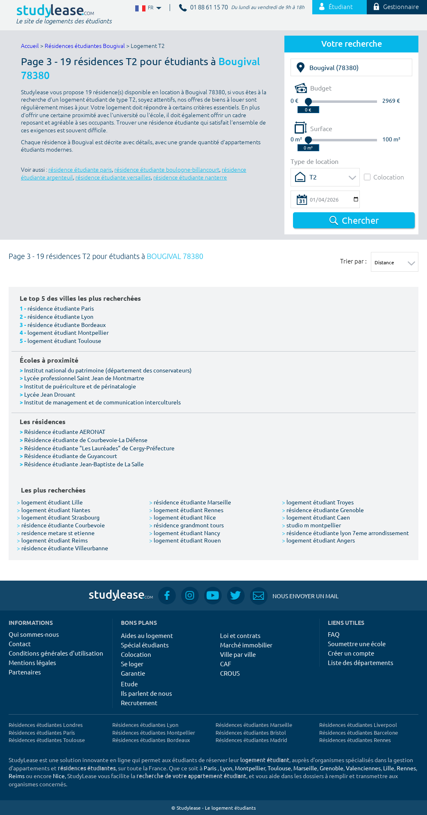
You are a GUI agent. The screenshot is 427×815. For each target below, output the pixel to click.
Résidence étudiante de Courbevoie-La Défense (86, 439)
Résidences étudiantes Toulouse (47, 739)
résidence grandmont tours (186, 525)
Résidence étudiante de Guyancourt (70, 455)
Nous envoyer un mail (294, 596)
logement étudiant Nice (182, 517)
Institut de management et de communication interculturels (102, 402)
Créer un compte (351, 653)
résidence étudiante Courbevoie (61, 525)
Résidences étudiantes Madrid (251, 739)
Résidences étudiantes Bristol (251, 732)
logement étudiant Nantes (53, 509)
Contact (20, 643)
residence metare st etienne (56, 532)
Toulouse (279, 768)
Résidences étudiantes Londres (46, 724)
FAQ (334, 634)
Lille (388, 768)
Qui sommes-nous (34, 634)
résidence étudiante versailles (113, 177)
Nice (59, 775)
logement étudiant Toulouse (64, 340)
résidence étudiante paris (80, 169)
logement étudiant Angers (318, 540)
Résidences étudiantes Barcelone (358, 732)
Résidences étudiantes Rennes (355, 739)
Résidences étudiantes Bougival (85, 46)
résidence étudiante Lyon (60, 316)
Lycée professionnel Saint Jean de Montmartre (84, 377)
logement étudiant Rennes (186, 509)
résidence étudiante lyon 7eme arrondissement (345, 532)
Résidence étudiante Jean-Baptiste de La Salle (84, 464)
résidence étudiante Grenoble (323, 509)
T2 (313, 177)
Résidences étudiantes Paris (42, 732)
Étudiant (336, 7)
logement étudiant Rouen (185, 540)
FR (147, 8)
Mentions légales (32, 662)
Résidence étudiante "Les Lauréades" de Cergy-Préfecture (99, 448)
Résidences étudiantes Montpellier (153, 732)
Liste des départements (360, 662)
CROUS (230, 673)
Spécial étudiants (145, 645)
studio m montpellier (311, 525)
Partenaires (25, 672)
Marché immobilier (246, 645)
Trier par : (353, 261)
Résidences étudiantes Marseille (254, 724)
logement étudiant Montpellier (68, 332)
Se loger (132, 663)
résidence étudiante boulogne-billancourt (166, 169)
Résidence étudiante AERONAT (64, 431)
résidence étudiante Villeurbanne (62, 548)
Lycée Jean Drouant (49, 394)
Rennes (406, 768)
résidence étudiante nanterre (190, 177)
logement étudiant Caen (316, 517)
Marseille (305, 768)
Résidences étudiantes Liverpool (358, 724)
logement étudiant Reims (52, 540)
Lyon (226, 768)
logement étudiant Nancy (184, 532)
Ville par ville (238, 654)
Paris (210, 768)
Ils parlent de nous (146, 693)
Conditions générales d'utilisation (56, 653)
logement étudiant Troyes (318, 502)
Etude (129, 684)
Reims (17, 775)
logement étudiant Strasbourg (58, 517)
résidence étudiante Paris (60, 308)
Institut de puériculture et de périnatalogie (80, 386)
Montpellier (250, 768)
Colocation (384, 177)
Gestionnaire (396, 7)
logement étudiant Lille (50, 502)
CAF (225, 663)
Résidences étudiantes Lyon (145, 724)
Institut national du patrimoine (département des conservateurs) (108, 370)
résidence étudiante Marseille (190, 502)
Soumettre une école (357, 643)
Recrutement (139, 702)
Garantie (133, 673)
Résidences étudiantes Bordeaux (151, 739)
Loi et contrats (240, 635)
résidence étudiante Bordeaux (66, 324)
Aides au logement (147, 635)
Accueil (30, 46)
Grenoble (331, 768)
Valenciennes (363, 768)
